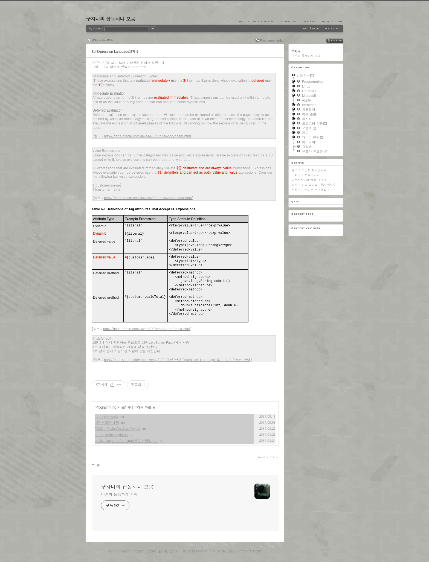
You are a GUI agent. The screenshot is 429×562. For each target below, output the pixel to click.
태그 (111, 551)
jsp (123, 407)
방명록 (151, 551)
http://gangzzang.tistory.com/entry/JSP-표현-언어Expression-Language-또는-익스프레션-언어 (177, 359)
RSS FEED (339, 41)
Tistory (256, 551)
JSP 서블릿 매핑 (107, 422)
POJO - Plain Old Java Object (117, 428)
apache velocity (106, 416)
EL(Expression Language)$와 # (114, 51)
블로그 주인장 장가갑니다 (308, 170)
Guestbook (309, 21)
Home (243, 21)
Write (337, 21)
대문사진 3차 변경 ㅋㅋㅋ (308, 180)
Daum (221, 551)
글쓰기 (174, 551)
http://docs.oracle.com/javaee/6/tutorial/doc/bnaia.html (146, 328)
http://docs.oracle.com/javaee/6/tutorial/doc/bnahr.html (147, 135)
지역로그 (139, 551)
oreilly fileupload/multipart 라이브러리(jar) (126, 440)
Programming (106, 407)
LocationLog (288, 21)
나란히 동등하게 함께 (119, 494)
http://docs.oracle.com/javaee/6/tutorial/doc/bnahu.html (148, 197)
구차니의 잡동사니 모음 (110, 18)
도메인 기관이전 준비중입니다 (311, 190)
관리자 (163, 551)
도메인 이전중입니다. (306, 175)
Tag (253, 21)
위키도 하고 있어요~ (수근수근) (313, 185)
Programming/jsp (272, 40)
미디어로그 (124, 551)
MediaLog (267, 21)
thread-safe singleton (111, 434)
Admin (325, 21)
